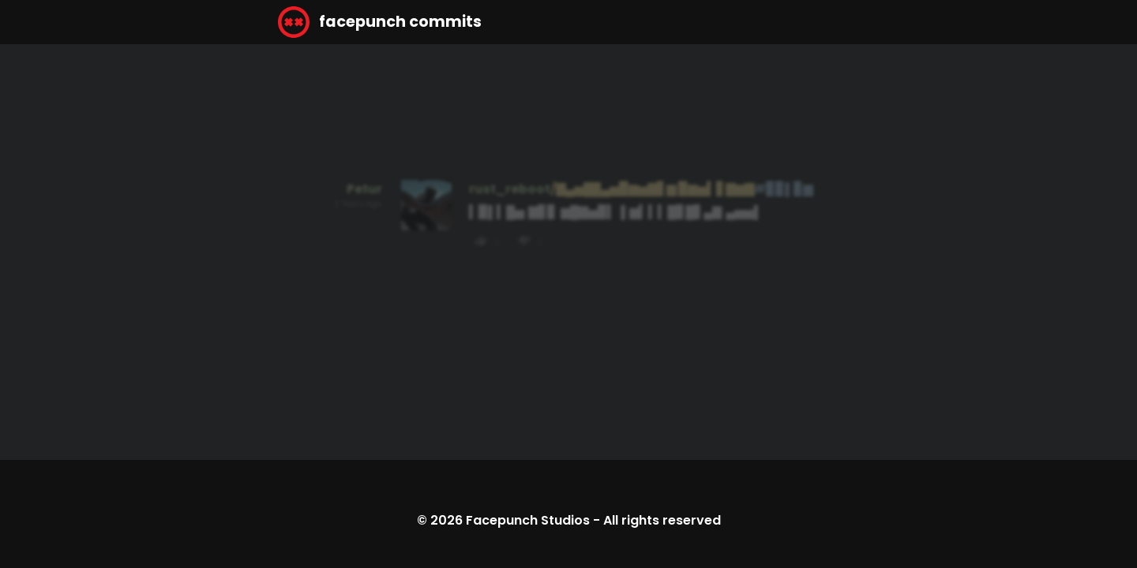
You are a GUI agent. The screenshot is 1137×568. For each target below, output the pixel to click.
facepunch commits (380, 22)
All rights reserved (662, 520)
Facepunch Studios (528, 520)
